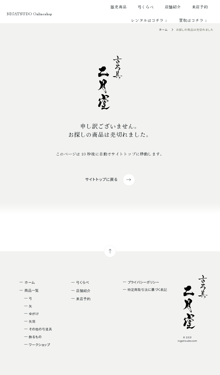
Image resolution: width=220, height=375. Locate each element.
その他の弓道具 (40, 328)
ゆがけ (34, 313)
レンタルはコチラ (149, 20)
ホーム (163, 29)
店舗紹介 (173, 6)
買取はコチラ (193, 20)
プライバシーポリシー (143, 282)
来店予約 (200, 6)
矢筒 (32, 321)
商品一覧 (31, 290)
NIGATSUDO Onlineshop (29, 13)
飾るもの (35, 336)
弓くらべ (146, 6)
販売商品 (119, 6)
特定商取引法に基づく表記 (147, 289)
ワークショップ (39, 344)
